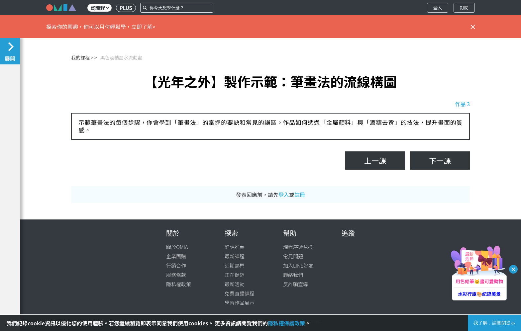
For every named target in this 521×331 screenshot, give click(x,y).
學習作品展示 (240, 302)
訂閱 (464, 7)
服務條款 (176, 274)
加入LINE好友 (298, 265)
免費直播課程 (240, 293)
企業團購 (176, 256)
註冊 (299, 195)
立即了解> (143, 27)
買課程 (99, 7)
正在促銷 (235, 274)
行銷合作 (176, 265)
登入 (437, 7)
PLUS (126, 7)
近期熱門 (235, 265)
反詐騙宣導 (295, 284)
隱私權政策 (178, 284)
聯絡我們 (293, 274)
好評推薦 (235, 246)
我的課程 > (82, 57)
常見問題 (293, 256)
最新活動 (235, 284)
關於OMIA (177, 246)
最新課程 (235, 256)
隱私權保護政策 (286, 323)
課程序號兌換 (298, 246)
